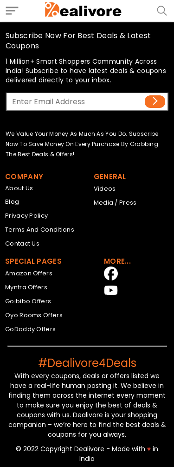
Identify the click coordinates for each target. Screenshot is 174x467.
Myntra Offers (26, 287)
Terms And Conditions (39, 229)
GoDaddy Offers (30, 329)
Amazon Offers (28, 273)
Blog (12, 201)
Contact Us (22, 243)
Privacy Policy (26, 215)
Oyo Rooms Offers (34, 315)
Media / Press (115, 202)
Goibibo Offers (28, 301)
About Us (19, 188)
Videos (105, 188)
